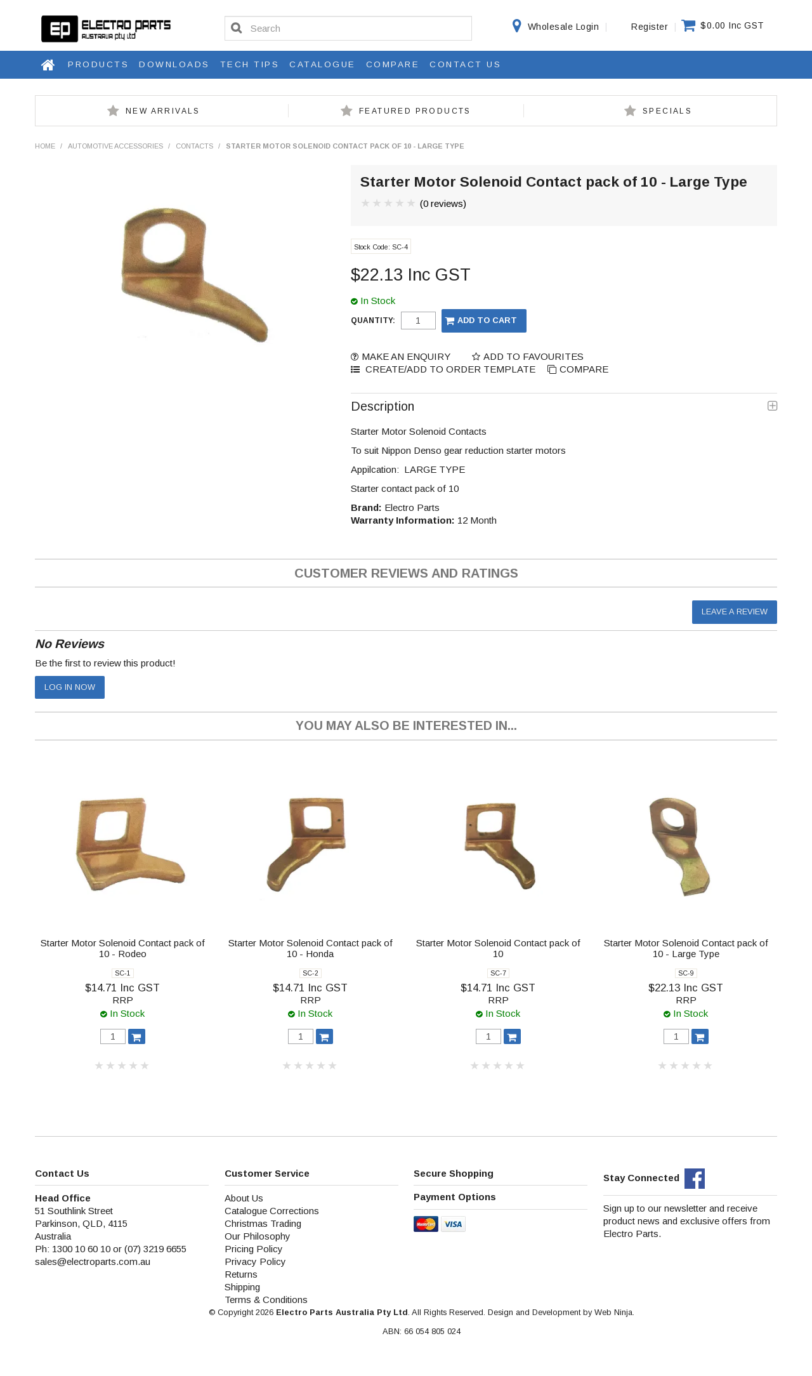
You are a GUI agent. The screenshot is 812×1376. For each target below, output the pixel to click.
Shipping (242, 1286)
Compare (393, 64)
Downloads (174, 64)
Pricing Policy (254, 1248)
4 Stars (400, 203)
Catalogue (322, 64)
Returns (241, 1274)
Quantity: (373, 320)
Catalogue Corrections (272, 1210)
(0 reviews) (443, 203)
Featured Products (415, 111)
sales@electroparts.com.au (92, 1261)
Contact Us (465, 64)
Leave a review (735, 611)
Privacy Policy (255, 1261)
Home (49, 65)
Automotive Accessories (115, 146)
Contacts (194, 146)
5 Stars (411, 203)
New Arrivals (163, 111)
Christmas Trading (263, 1223)
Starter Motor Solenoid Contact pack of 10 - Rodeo (123, 948)
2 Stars (377, 203)
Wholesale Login (563, 26)
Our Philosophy (258, 1236)
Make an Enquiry (406, 356)
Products (98, 64)
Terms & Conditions (266, 1299)
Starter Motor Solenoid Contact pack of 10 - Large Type (686, 948)
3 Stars (389, 203)
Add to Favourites (533, 356)
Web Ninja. (614, 1312)
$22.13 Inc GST (685, 987)
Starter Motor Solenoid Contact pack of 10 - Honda (310, 948)
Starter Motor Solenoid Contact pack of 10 (498, 948)
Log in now (69, 687)
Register (649, 26)
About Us (244, 1198)
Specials (667, 111)
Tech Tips (250, 64)
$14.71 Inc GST (122, 987)
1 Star (366, 203)
